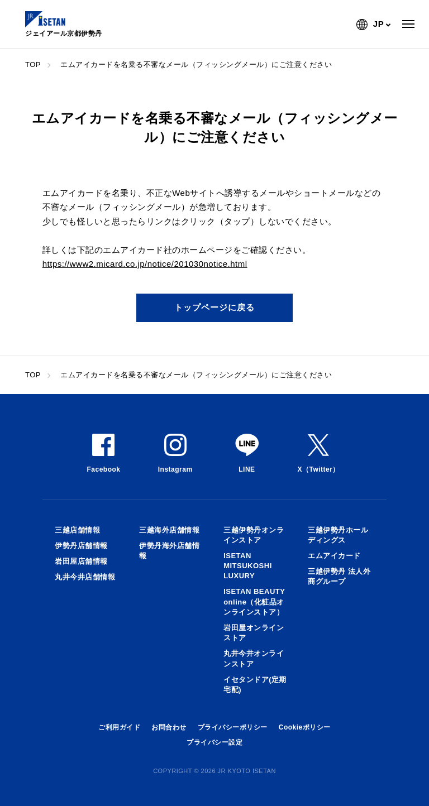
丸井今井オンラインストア (253, 658)
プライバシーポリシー (233, 727)
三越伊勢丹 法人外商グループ (339, 576)
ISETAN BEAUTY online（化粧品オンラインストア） (254, 601)
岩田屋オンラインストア (253, 632)
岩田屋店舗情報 (81, 561)
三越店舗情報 (77, 530)
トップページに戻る (214, 307)
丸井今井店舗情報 (85, 577)
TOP (33, 64)
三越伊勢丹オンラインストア (253, 535)
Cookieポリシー (305, 727)
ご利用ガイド (119, 727)
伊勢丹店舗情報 (81, 545)
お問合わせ (169, 727)
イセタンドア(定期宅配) (255, 684)
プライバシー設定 (214, 742)
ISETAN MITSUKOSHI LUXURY (247, 565)
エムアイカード (334, 555)
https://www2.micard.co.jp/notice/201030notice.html (144, 263)
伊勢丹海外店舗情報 (169, 550)
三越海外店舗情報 (169, 530)
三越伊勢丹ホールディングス (338, 535)
